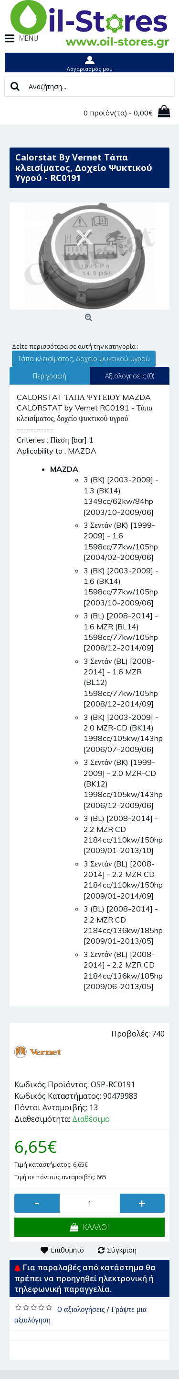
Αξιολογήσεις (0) (129, 375)
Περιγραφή (49, 375)
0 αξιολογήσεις (81, 1309)
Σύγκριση (122, 1249)
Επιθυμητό (67, 1249)
